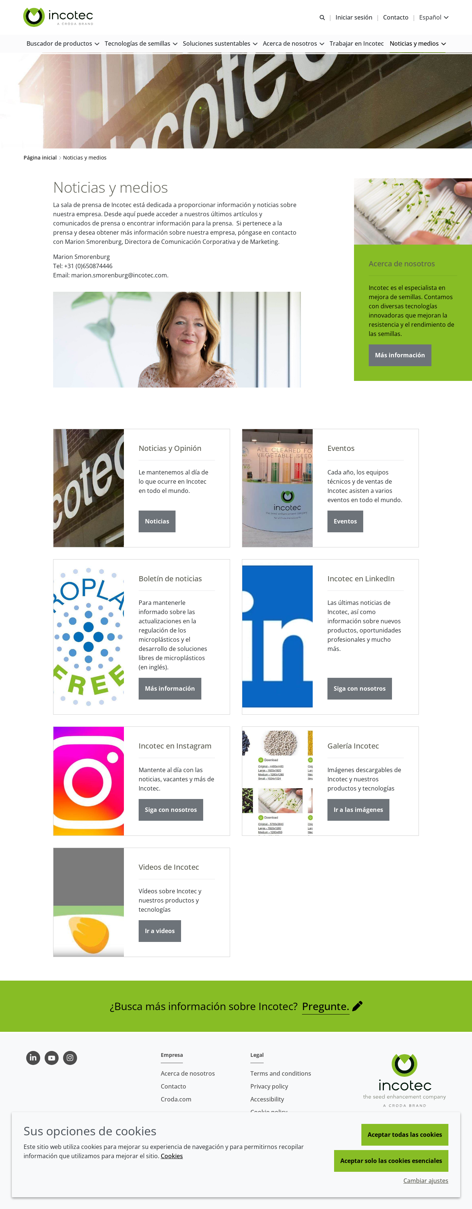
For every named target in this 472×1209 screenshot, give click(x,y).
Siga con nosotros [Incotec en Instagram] (171, 811)
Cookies (172, 1156)
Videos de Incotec (169, 868)
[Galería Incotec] (277, 782)
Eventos (341, 449)
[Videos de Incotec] (88, 903)
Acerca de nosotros (402, 265)
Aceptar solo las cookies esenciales (391, 1161)
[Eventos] (277, 489)
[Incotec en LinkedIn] (277, 638)
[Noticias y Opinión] (88, 489)
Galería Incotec (353, 747)
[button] (63, 44)
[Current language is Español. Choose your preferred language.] (433, 17)
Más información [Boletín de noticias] (170, 690)
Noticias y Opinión (170, 449)
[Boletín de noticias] (88, 638)
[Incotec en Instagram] (88, 782)
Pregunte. (326, 1007)
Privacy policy (269, 1086)
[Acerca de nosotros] (413, 212)
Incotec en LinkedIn (361, 580)
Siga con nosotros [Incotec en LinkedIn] (360, 690)
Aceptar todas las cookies (405, 1135)
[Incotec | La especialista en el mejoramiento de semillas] (59, 17)
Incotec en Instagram (175, 747)
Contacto (173, 1086)
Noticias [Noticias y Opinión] (157, 522)
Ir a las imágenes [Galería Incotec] (358, 811)
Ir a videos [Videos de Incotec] (160, 932)
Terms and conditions (280, 1073)
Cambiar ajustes (425, 1181)
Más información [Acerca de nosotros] (400, 356)
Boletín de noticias (170, 580)
